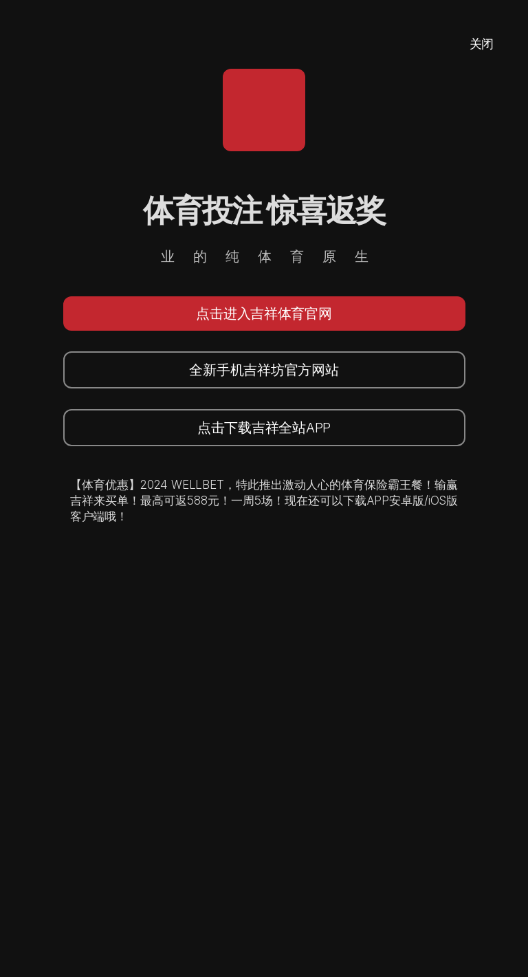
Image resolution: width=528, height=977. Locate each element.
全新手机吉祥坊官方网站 (263, 370)
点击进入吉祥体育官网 (263, 313)
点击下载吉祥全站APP (264, 427)
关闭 (482, 43)
